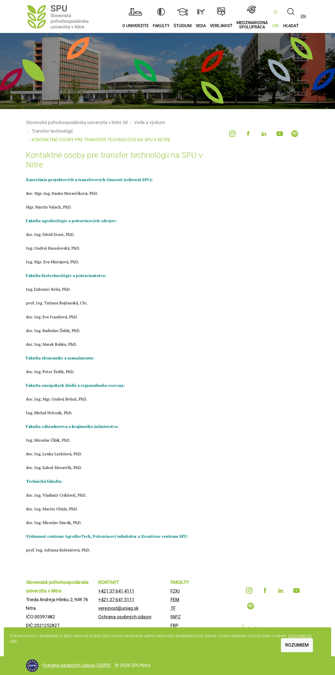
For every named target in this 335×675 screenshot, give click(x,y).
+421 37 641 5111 (116, 599)
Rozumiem (297, 645)
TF (173, 608)
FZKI (175, 591)
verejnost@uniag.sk (118, 608)
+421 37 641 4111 (116, 591)
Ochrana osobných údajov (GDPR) (77, 665)
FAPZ (176, 616)
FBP (174, 625)
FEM (175, 599)
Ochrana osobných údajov (125, 616)
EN (303, 16)
